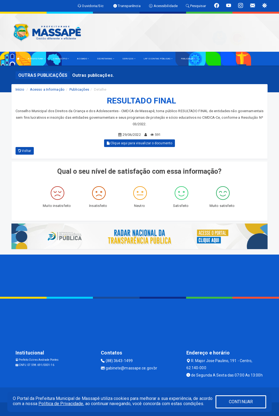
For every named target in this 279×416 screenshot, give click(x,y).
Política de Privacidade (60, 403)
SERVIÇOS (128, 58)
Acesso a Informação (47, 89)
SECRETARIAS (105, 58)
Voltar (24, 151)
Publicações (79, 89)
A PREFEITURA (36, 58)
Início (20, 89)
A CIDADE (83, 58)
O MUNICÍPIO (61, 58)
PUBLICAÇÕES (189, 58)
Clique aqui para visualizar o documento (139, 143)
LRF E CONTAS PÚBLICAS (158, 58)
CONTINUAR (241, 401)
